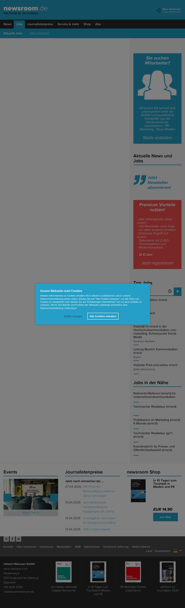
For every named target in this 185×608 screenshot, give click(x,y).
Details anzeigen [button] (73, 316)
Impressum (71, 308)
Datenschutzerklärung (51, 308)
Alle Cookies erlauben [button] (103, 316)
